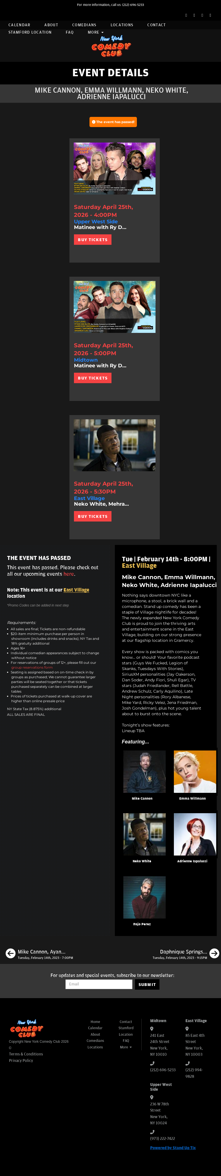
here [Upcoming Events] (69, 574)
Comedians (84, 25)
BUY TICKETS (93, 239)
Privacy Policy (21, 1060)
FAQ (70, 32)
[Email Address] (98, 984)
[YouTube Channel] (210, 15)
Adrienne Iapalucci (192, 861)
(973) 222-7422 (162, 1138)
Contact (156, 25)
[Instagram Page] (202, 15)
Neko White (142, 861)
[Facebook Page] (186, 15)
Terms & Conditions (26, 1054)
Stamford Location (30, 32)
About (51, 25)
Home (95, 1022)
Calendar (19, 25)
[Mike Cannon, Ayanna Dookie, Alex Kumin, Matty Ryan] (39, 954)
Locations (122, 25)
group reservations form (32, 667)
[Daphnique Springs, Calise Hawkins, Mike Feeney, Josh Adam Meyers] (186, 954)
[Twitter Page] (194, 15)
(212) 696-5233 (133, 5)
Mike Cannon (142, 799)
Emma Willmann (192, 799)
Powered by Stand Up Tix (173, 1148)
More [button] (96, 32)
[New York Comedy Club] (110, 45)
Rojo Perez (142, 924)
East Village (76, 590)
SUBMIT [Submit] (147, 984)
